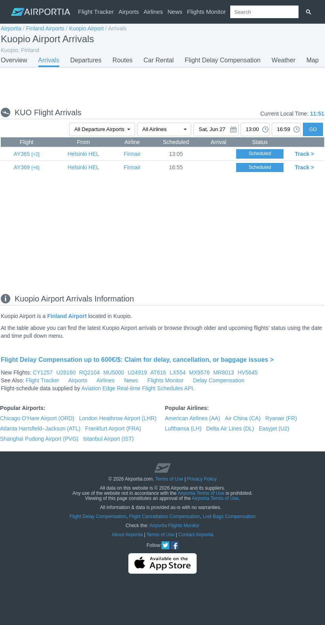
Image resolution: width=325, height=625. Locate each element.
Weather (283, 60)
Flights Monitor (206, 11)
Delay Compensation (218, 380)
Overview (14, 60)
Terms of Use (169, 479)
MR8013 (223, 372)
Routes (123, 60)
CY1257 (43, 372)
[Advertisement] (162, 87)
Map (312, 60)
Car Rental (158, 60)
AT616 (158, 372)
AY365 (22, 154)
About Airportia (127, 534)
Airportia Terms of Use (201, 493)
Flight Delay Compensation (223, 60)
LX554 (177, 372)
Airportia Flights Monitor (174, 525)
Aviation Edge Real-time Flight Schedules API (137, 388)
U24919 (137, 372)
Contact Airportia (196, 534)
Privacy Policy (202, 479)
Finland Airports (45, 28)
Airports (128, 11)
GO (313, 129)
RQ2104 (89, 372)
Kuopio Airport (86, 28)
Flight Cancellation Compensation (164, 516)
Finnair (132, 154)
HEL (83, 154)
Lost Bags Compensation (229, 516)
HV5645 (248, 372)
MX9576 (199, 372)
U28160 (65, 372)
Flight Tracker (96, 11)
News (174, 11)
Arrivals (48, 60)
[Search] (308, 12)
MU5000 (113, 372)
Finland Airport (67, 316)
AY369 (22, 167)
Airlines (153, 11)
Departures (85, 60)
